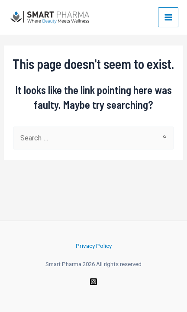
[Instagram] (93, 282)
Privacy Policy (94, 245)
